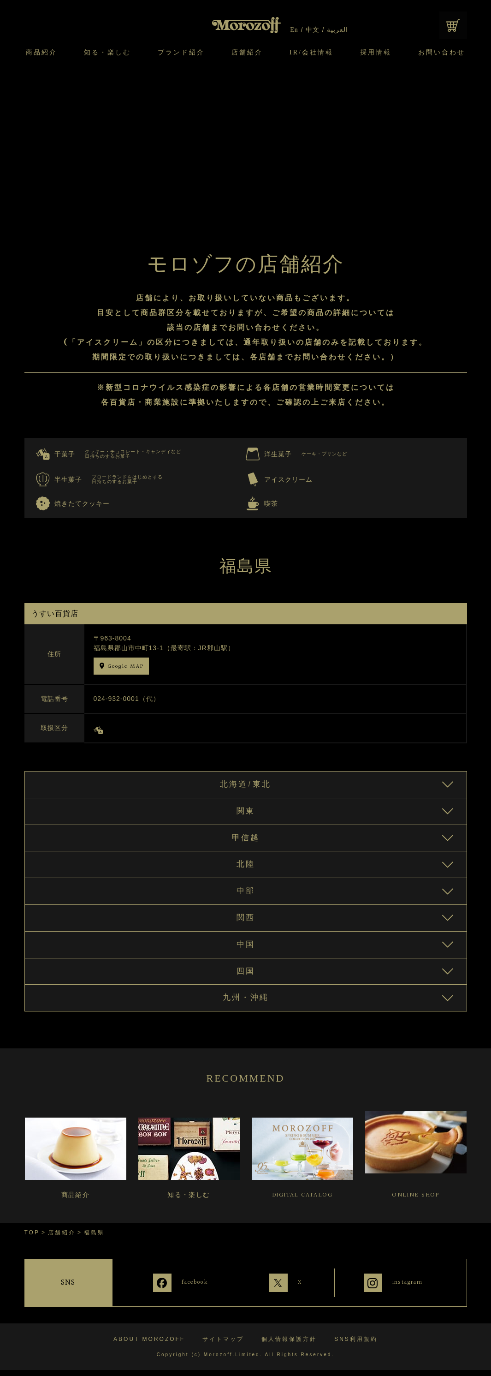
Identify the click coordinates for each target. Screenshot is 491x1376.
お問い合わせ (441, 52)
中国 (245, 954)
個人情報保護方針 (289, 1345)
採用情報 (375, 52)
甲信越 (245, 841)
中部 (245, 898)
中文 (312, 30)
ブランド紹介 (181, 52)
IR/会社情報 (311, 52)
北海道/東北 (245, 785)
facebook (182, 1294)
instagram (409, 1294)
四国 (245, 982)
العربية (337, 30)
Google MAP (125, 666)
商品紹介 (41, 52)
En (294, 30)
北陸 (245, 869)
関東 (245, 813)
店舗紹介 (247, 52)
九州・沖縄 (245, 1010)
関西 (245, 926)
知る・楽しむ (107, 52)
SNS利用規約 (356, 1345)
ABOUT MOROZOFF (149, 1345)
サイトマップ (223, 1345)
